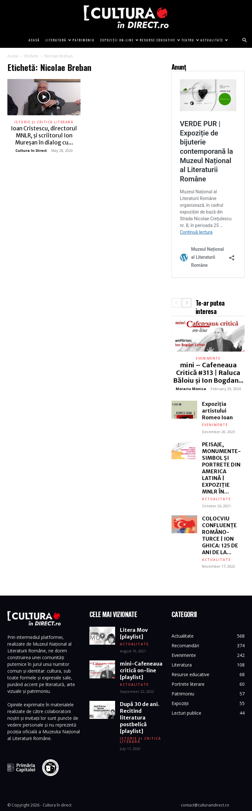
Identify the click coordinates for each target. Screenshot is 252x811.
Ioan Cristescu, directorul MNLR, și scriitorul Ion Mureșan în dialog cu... (44, 135)
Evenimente (208, 358)
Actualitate (213, 40)
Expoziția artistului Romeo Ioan (217, 411)
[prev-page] (176, 303)
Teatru (189, 40)
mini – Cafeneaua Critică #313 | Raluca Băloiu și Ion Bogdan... (208, 372)
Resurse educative (159, 40)
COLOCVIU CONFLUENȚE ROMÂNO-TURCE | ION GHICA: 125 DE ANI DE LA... (220, 535)
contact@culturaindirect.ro (205, 805)
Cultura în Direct (31, 150)
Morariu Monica (191, 388)
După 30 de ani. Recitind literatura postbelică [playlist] (139, 718)
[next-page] (186, 303)
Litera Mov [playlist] (134, 633)
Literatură (58, 40)
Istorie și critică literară (44, 122)
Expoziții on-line (118, 40)
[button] (244, 40)
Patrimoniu (83, 40)
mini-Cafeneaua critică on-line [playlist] (141, 671)
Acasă (34, 40)
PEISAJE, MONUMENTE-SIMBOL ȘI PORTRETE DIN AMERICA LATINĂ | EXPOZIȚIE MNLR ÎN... (221, 468)
